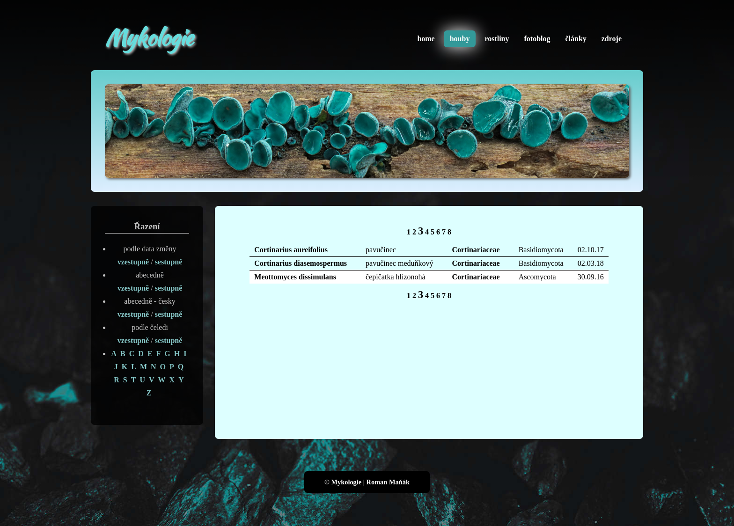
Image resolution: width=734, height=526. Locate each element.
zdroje (612, 39)
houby (460, 39)
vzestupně (133, 262)
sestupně (169, 262)
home (425, 39)
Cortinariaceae (476, 250)
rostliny (496, 39)
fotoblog (537, 39)
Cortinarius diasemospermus (300, 263)
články (575, 39)
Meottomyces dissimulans (295, 277)
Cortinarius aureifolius (291, 250)
